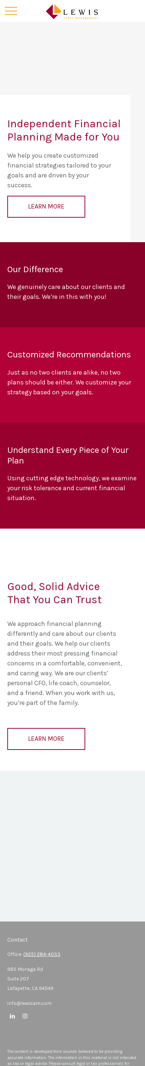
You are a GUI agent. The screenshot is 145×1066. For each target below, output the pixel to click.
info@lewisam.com (29, 1003)
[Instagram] (25, 1016)
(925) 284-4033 (41, 954)
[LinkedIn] (12, 1016)
